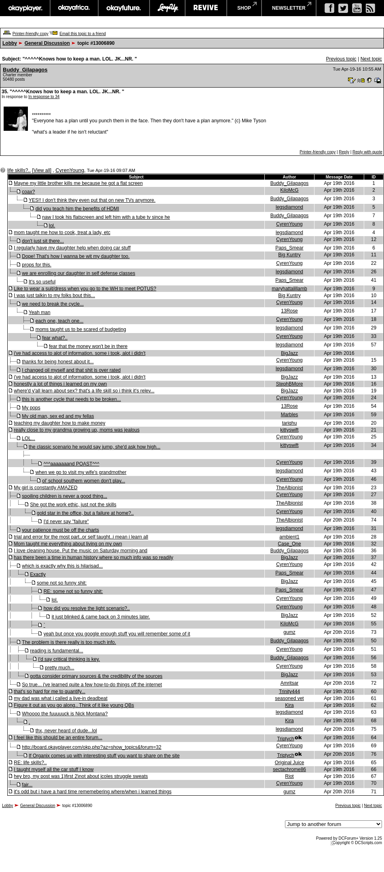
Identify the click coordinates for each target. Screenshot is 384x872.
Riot (289, 776)
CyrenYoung (69, 170)
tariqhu (289, 423)
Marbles (289, 414)
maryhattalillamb (289, 288)
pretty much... (59, 668)
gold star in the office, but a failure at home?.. (85, 513)
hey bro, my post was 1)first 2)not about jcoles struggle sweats (81, 776)
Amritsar (290, 683)
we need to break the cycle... (53, 304)
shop (244, 8)
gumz (289, 632)
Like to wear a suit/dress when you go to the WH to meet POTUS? (85, 288)
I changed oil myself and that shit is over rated (71, 370)
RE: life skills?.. (30, 762)
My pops (31, 408)
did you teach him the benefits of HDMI (77, 209)
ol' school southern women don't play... (83, 481)
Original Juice (289, 762)
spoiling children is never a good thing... (64, 496)
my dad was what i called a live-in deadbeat (60, 698)
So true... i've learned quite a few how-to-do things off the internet (92, 685)
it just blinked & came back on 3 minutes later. (101, 617)
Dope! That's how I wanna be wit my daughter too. (75, 256)
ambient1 (289, 537)
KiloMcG (289, 190)
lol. (52, 225)
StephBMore (289, 384)
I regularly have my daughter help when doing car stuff (72, 248)
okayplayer (25, 8)
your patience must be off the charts (60, 530)
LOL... (28, 438)
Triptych (285, 739)
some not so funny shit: (62, 583)
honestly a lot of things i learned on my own (60, 384)
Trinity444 (289, 691)
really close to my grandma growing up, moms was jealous (76, 430)
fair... (27, 785)
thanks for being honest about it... (57, 362)
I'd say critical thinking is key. (69, 659)
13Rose (289, 311)
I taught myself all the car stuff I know (53, 769)
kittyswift (289, 430)
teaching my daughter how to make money (59, 423)
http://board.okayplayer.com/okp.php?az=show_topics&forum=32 (91, 747)
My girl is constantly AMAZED (45, 488)
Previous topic (341, 59)
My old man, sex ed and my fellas (58, 416)
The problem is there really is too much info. (69, 642)
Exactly (38, 574)
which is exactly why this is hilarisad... (62, 566)
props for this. (36, 265)
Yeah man (40, 312)
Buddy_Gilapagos (25, 70)
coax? (28, 192)
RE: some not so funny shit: (73, 591)
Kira (289, 705)
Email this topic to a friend (82, 33)
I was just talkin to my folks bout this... (54, 295)
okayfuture (124, 8)
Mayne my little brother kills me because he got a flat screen (78, 183)
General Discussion (47, 43)
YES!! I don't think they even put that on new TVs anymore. (92, 200)
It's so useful (42, 282)
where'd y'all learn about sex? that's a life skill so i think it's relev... (84, 391)
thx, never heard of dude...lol (66, 731)
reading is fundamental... (56, 651)
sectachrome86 (289, 769)
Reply (344, 152)
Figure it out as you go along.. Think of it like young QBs (74, 705)
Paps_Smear (289, 248)
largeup (167, 8)
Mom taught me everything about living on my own (68, 544)
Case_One (289, 544)
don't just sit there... (43, 241)
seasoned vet (289, 698)
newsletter (289, 8)
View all (42, 170)
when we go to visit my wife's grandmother (81, 472)
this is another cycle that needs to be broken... (71, 399)
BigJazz (289, 353)
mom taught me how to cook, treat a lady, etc (62, 232)
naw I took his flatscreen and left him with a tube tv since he (106, 217)
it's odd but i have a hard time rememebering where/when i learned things (92, 791)
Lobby (9, 43)
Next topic (371, 59)
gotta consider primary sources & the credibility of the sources (96, 676)
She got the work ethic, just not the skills (73, 504)
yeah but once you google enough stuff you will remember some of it (117, 634)
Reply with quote (367, 152)
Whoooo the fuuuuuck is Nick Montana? (65, 714)
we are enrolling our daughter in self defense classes (78, 273)
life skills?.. (19, 170)
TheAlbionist (289, 488)
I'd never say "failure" (66, 521)
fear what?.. (55, 338)
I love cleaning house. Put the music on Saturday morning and (80, 550)
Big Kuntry (289, 255)
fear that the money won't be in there (88, 346)
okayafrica (74, 8)
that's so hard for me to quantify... (49, 691)
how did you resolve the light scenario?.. (87, 608)
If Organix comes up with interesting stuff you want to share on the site (104, 756)
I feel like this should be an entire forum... (58, 737)
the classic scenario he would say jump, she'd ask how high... (94, 447)
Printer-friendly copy (31, 33)
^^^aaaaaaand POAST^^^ (71, 464)
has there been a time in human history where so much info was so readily (93, 557)
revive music (206, 8)
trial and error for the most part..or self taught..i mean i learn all (81, 537)
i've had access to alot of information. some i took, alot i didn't (79, 353)
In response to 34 (43, 96)
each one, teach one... (60, 321)
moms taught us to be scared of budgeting (81, 329)
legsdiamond (289, 207)
